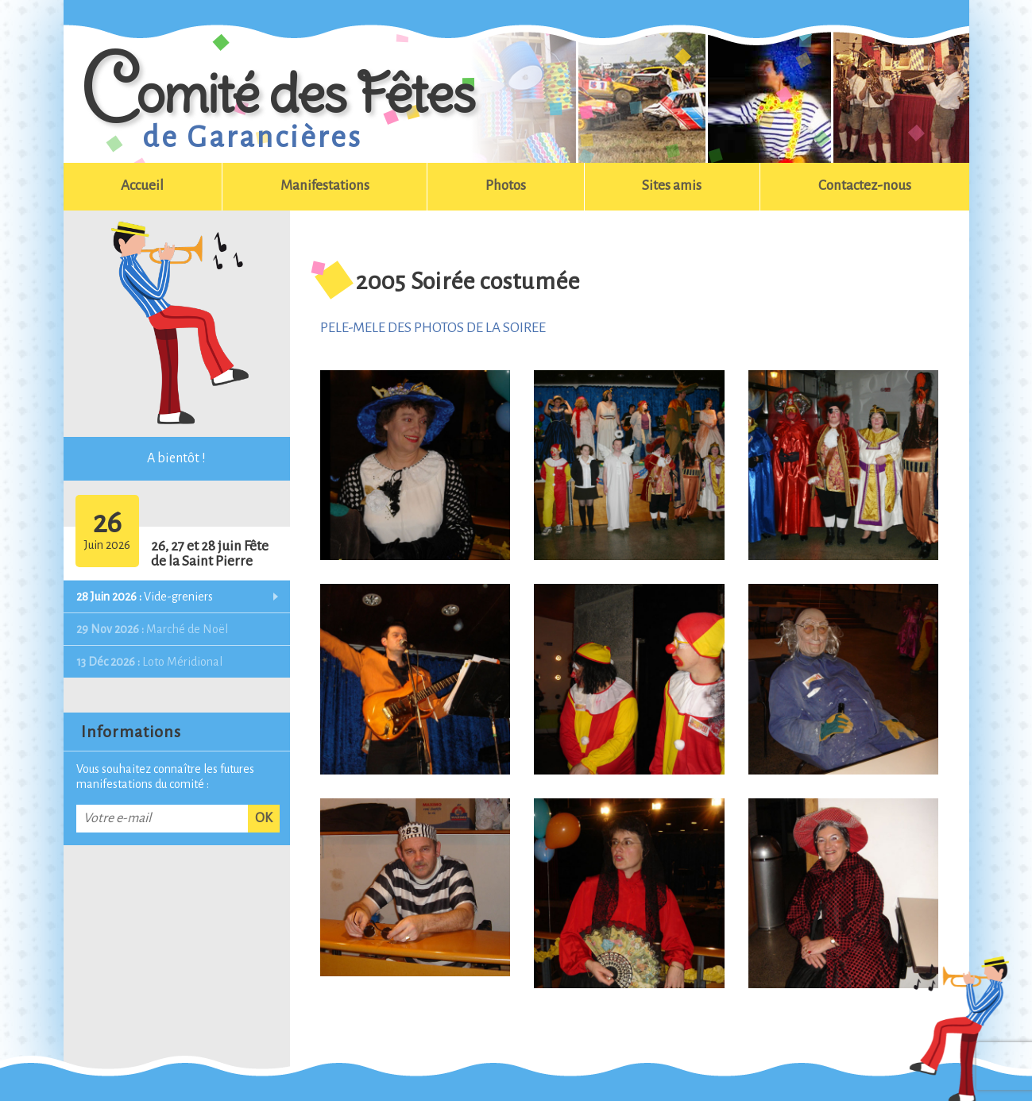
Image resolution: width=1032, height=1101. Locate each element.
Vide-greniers (144, 596)
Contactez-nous (864, 185)
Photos (505, 185)
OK (263, 818)
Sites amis (672, 185)
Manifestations (324, 185)
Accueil (142, 185)
